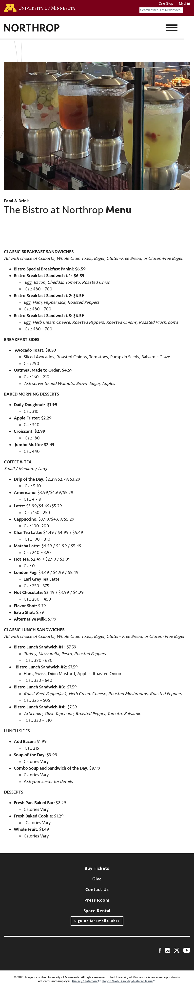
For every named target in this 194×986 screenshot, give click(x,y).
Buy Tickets (97, 868)
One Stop (165, 3)
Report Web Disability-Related (129, 981)
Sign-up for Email (97, 921)
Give (97, 879)
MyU (184, 3)
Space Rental (97, 911)
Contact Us (97, 889)
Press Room (97, 900)
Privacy (86, 981)
